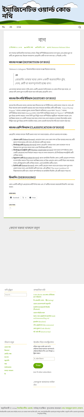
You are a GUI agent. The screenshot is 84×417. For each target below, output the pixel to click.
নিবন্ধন (38, 366)
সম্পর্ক (19, 27)
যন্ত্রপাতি (6, 361)
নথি (11, 27)
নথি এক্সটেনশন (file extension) (43, 325)
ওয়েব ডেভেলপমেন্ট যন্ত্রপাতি (42, 304)
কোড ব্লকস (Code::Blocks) (41, 329)
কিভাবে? (7, 351)
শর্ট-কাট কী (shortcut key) (42, 332)
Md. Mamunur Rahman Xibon (59, 48)
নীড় (3, 27)
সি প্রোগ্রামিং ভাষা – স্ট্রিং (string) (43, 300)
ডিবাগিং (39, 48)
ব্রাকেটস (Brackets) (39, 322)
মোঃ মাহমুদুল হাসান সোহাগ (72, 408)
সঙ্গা (5, 364)
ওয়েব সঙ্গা (7, 347)
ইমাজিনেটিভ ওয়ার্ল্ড (24, 408)
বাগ (44, 48)
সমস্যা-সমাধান (8, 371)
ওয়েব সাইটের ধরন (39, 313)
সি (5, 374)
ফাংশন (6, 357)
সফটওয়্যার (7, 367)
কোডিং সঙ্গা (29, 48)
